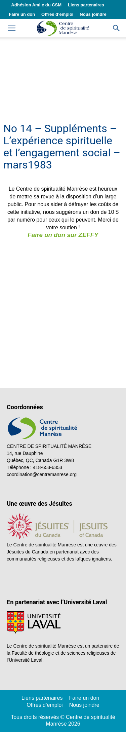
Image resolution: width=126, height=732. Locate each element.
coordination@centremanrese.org (42, 474)
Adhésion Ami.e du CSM (36, 4)
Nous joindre (93, 14)
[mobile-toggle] (11, 28)
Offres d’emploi (57, 14)
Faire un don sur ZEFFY (63, 234)
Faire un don (22, 14)
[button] (116, 28)
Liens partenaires (86, 4)
